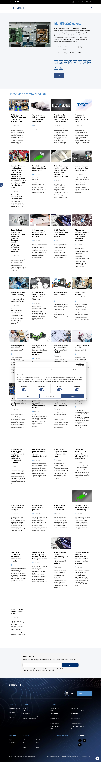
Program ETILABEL (54, 718)
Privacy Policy (51, 670)
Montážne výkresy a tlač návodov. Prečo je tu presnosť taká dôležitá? (61, 348)
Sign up (70, 665)
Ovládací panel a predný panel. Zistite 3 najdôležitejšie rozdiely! (61, 233)
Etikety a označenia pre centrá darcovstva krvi (82, 347)
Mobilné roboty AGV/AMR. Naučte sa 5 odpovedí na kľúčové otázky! (18, 118)
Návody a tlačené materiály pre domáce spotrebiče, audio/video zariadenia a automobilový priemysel (18, 456)
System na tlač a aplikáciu (77, 716)
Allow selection (50, 396)
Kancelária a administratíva (29, 718)
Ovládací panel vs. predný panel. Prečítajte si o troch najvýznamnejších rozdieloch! (61, 557)
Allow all (73, 396)
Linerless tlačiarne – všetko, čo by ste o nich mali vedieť (82, 168)
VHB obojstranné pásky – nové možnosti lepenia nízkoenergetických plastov (39, 402)
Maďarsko (25, 740)
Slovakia (25, 747)
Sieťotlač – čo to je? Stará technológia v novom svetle (39, 168)
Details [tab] (50, 370)
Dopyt (58, 75)
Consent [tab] (27, 370)
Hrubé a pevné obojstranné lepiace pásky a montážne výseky (61, 452)
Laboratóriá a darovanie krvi (14, 709)
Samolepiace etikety (55, 708)
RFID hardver (53, 729)
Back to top (97, 758)
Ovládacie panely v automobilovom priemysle (38, 507)
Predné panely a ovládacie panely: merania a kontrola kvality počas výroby (39, 555)
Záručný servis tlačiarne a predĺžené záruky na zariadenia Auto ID (18, 401)
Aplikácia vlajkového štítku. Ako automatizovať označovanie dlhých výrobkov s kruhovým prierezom (82, 557)
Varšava (38, 745)
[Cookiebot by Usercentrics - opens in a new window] (77, 364)
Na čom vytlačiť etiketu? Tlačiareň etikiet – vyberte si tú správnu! (39, 295)
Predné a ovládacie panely (77, 726)
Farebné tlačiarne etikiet (56, 716)
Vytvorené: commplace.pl (53, 756)
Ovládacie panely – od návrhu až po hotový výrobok (60, 507)
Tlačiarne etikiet (54, 713)
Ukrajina (24, 745)
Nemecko (38, 742)
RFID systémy (74, 708)
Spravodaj (77, 2)
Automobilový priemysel (15, 715)
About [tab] (74, 370)
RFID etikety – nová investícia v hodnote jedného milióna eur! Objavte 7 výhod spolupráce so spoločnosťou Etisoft (61, 171)
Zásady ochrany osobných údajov (70, 756)
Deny (28, 396)
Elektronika (11, 717)
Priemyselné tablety (55, 726)
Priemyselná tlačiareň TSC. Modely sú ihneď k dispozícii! (81, 118)
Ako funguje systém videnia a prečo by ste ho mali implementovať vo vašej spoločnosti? (18, 296)
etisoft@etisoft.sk (88, 2)
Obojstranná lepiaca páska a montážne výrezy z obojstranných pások (39, 452)
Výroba (24, 708)
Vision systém (74, 713)
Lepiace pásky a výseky (76, 724)
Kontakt (81, 694)
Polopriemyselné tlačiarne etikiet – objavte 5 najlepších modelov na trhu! (61, 118)
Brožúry (73, 729)
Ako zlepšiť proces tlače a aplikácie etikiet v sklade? (17, 347)
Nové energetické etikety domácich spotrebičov (81, 400)
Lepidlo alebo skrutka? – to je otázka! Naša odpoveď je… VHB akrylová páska (81, 453)
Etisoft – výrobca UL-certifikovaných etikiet (17, 611)
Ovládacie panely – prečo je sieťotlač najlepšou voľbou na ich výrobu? (39, 233)
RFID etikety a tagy (55, 711)
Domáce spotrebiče (13, 712)
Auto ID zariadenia (75, 718)
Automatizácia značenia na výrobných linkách (81, 294)
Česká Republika (40, 740)
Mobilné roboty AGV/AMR (77, 711)
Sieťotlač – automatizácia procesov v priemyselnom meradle (16, 556)
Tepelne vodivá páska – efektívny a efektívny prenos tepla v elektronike (60, 401)
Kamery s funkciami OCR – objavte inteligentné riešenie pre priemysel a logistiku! (39, 349)
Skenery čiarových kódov (56, 721)
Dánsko (24, 742)
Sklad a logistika (26, 713)
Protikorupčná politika (86, 756)
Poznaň (52, 740)
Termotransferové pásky (77, 721)
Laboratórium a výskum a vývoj (30, 716)
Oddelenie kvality (27, 711)
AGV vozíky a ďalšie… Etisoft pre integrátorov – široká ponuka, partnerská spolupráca (82, 235)
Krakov (37, 747)
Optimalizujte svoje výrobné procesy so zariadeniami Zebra (60, 294)
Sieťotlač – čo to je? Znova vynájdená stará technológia (82, 507)
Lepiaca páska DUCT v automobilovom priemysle (18, 507)
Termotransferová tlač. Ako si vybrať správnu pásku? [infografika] (38, 118)
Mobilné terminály (54, 724)
